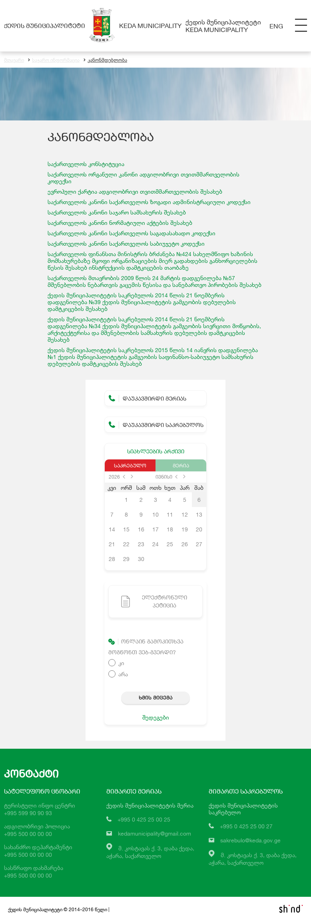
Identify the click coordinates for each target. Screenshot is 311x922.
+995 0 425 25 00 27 (246, 826)
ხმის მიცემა (155, 697)
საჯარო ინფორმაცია (54, 60)
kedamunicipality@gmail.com (154, 833)
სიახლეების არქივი (155, 451)
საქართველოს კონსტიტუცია (86, 163)
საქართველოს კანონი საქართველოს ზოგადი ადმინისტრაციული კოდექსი (149, 201)
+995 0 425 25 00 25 (144, 819)
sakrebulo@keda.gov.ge (250, 840)
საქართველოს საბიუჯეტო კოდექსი (126, 243)
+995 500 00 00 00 (28, 833)
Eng (276, 26)
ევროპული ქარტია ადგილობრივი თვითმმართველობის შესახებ (135, 191)
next (132, 477)
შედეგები (155, 717)
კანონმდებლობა (105, 60)
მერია (181, 465)
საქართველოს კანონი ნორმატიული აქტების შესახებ (120, 222)
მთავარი (14, 60)
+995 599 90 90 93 (28, 813)
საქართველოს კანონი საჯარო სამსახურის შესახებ (117, 212)
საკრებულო (130, 465)
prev (124, 477)
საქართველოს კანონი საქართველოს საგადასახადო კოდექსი (131, 233)
